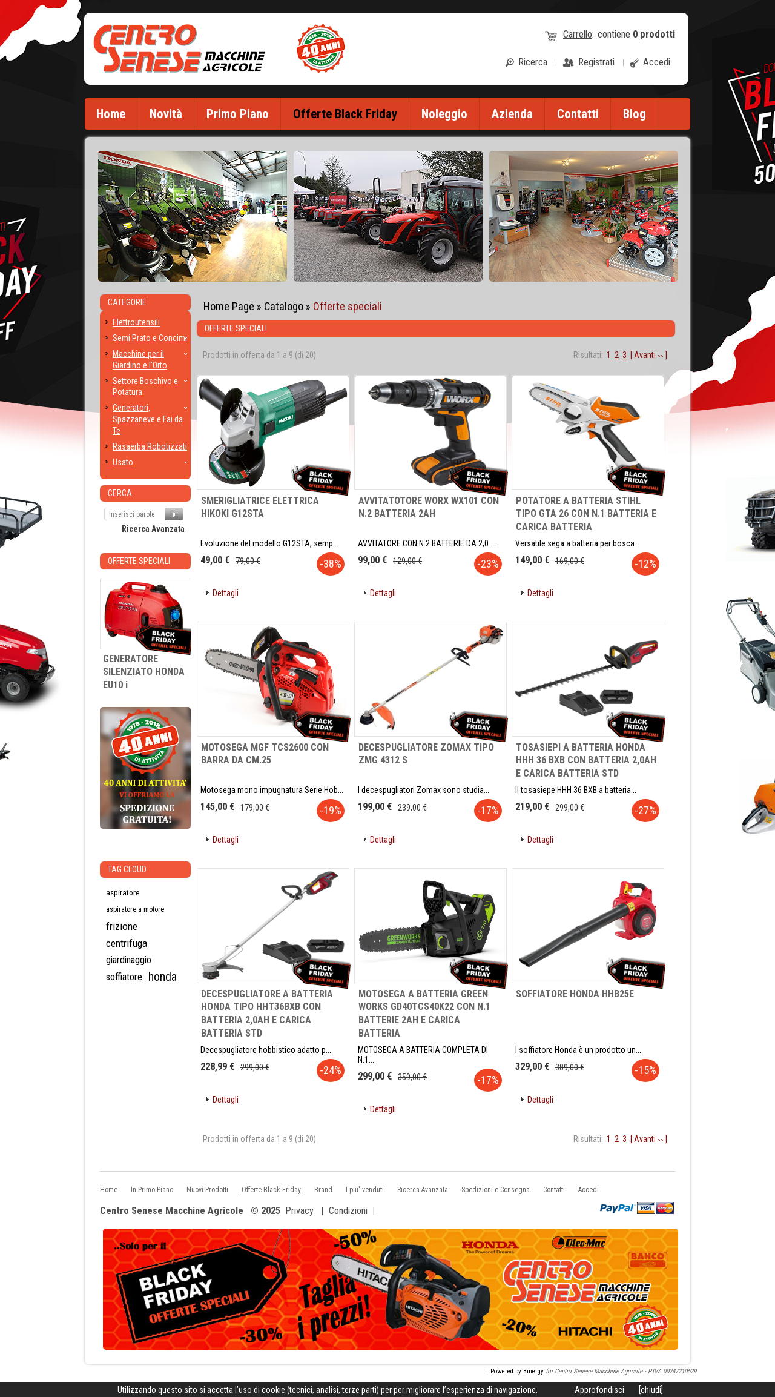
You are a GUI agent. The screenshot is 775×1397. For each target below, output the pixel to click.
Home (110, 114)
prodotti (654, 34)
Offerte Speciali (139, 561)
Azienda (512, 114)
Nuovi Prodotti (207, 1190)
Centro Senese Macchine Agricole (171, 1211)
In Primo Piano (152, 1190)
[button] (221, 593)
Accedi (588, 1190)
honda (162, 977)
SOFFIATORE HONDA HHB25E (575, 994)
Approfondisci (599, 1390)
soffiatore (124, 977)
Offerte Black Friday (271, 1190)
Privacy (299, 1210)
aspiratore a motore (135, 909)
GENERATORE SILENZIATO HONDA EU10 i (144, 672)
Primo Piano (237, 114)
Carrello (577, 34)
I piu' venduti (365, 1190)
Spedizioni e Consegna (495, 1190)
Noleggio (444, 114)
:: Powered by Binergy (514, 1371)
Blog (634, 114)
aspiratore (123, 892)
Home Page (228, 306)
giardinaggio (128, 960)
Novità (166, 114)
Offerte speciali (347, 306)
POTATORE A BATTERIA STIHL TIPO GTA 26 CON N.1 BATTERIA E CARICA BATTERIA (586, 514)
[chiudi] (651, 1390)
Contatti (578, 114)
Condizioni (348, 1210)
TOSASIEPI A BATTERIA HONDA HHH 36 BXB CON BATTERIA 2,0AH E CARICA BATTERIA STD (586, 760)
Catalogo (283, 306)
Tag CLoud (127, 869)
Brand (323, 1190)
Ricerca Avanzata (153, 529)
